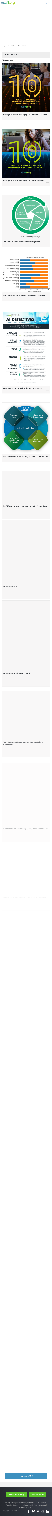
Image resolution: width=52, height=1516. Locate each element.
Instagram (43, 1511)
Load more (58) (26, 1476)
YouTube (38, 1511)
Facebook (28, 1511)
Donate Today (38, 1494)
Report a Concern (12, 1505)
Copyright (30, 1507)
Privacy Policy (10, 1503)
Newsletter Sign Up (16, 1494)
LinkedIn (47, 1511)
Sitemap (22, 1507)
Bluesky (33, 1511)
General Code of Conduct (36, 1503)
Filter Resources (12, 55)
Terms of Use (21, 1503)
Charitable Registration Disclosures (33, 1505)
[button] (46, 3)
